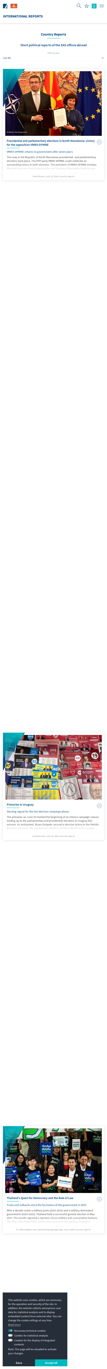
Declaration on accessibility (78, 1345)
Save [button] (19, 1363)
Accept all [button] (51, 1363)
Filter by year (53, 53)
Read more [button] (14, 1324)
